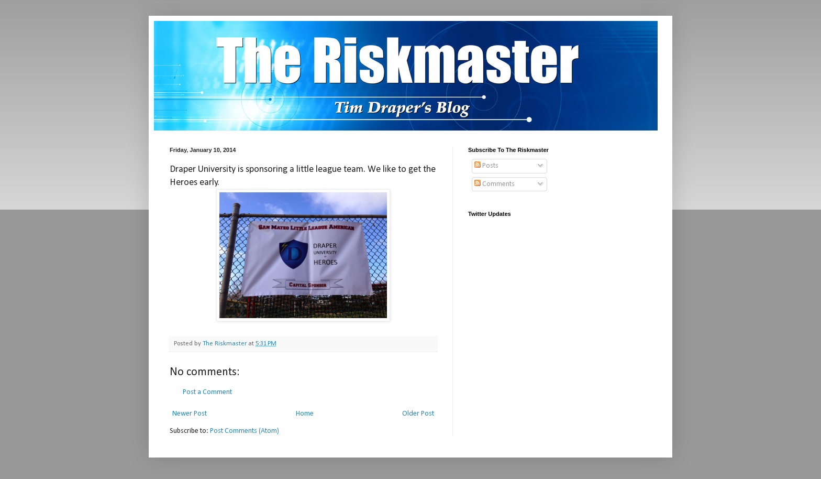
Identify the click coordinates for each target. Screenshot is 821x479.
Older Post (418, 414)
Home (305, 414)
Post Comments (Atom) (244, 431)
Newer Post (189, 414)
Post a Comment (207, 392)
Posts (486, 166)
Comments (494, 184)
